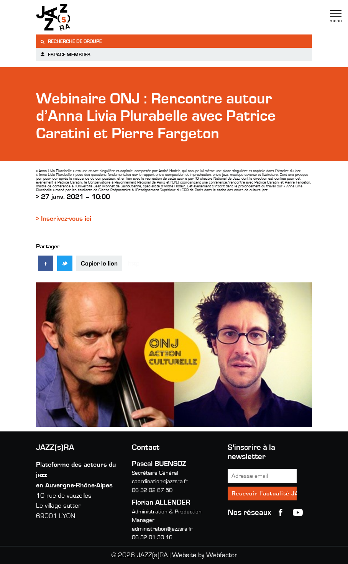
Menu (336, 16)
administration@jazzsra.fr (162, 529)
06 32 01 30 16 (152, 537)
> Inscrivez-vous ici (63, 218)
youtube (297, 512)
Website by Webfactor (204, 555)
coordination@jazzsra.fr (160, 481)
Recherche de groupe (71, 41)
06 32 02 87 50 (152, 490)
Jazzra (84, 17)
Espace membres (65, 54)
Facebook (280, 512)
